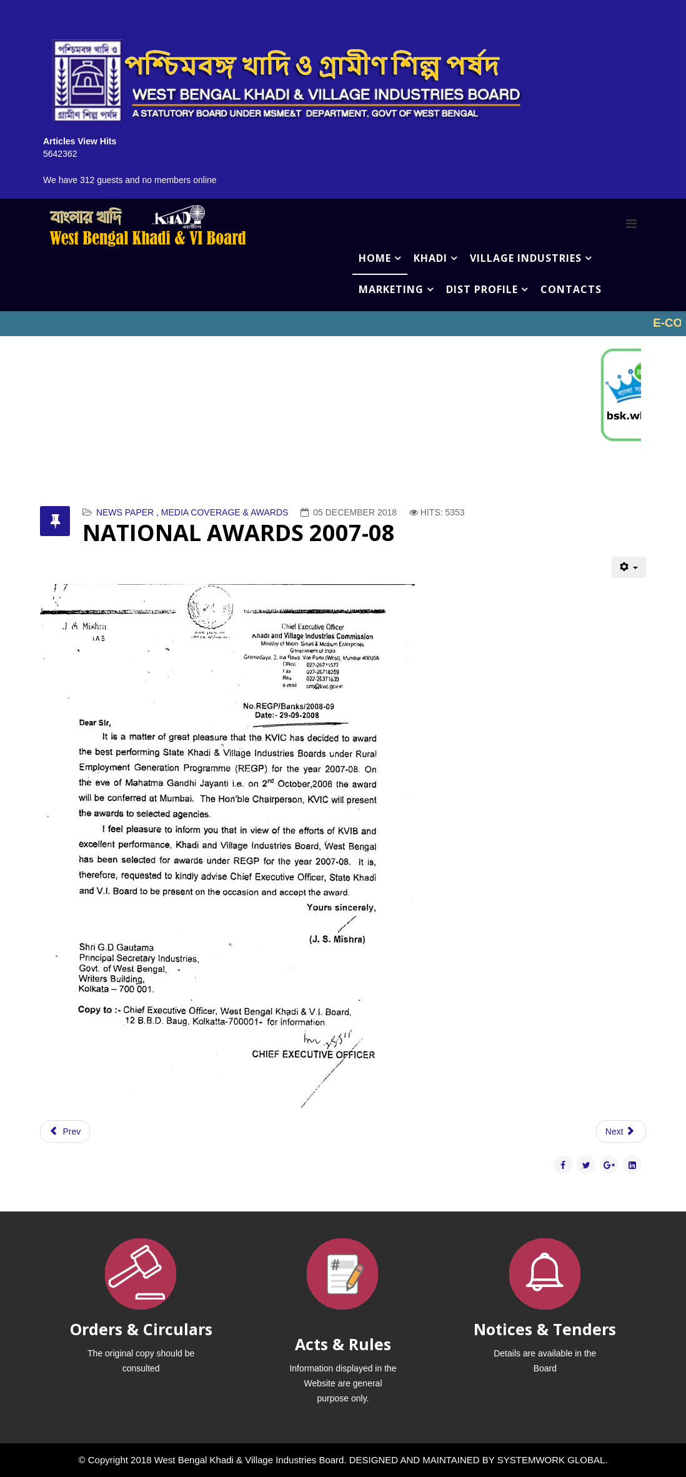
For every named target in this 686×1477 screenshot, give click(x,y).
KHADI (430, 258)
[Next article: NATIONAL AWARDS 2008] (621, 1131)
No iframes (343, 323)
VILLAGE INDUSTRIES (526, 258)
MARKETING (391, 289)
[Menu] (631, 223)
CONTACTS (571, 289)
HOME (375, 258)
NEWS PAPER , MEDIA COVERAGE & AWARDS (192, 512)
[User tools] (629, 567)
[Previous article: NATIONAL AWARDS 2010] (65, 1131)
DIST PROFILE (482, 289)
